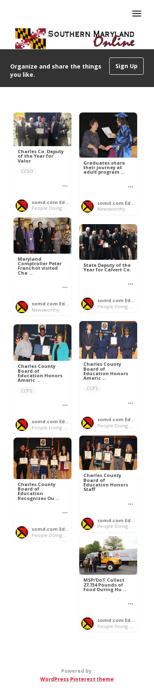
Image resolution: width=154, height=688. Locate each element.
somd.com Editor (53, 202)
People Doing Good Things (62, 208)
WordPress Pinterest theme (77, 679)
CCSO (27, 171)
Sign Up (126, 66)
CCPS (92, 388)
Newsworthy (111, 209)
